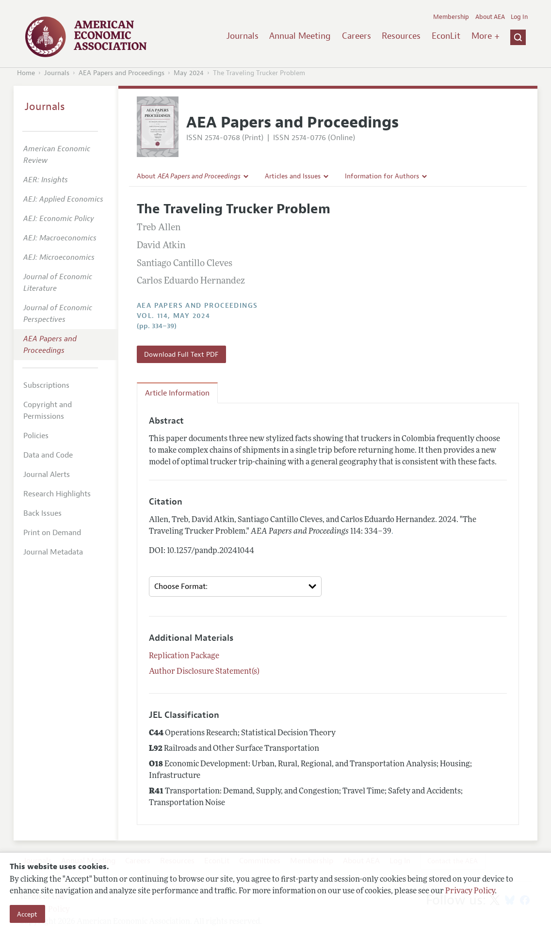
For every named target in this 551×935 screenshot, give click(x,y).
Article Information (177, 393)
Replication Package (184, 656)
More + (485, 36)
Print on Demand (52, 533)
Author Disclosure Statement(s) (204, 672)
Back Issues (42, 513)
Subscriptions (46, 385)
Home (26, 73)
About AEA (490, 17)
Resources (401, 36)
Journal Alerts (46, 474)
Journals (243, 36)
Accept (27, 914)
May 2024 (189, 73)
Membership (451, 17)
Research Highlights (57, 494)
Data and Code (48, 455)
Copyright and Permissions (47, 410)
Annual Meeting (300, 36)
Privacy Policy (470, 891)
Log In (519, 17)
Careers (356, 36)
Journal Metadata (53, 552)
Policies (36, 436)
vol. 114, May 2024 (173, 316)
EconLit (446, 36)
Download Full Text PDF (181, 354)
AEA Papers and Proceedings (121, 73)
